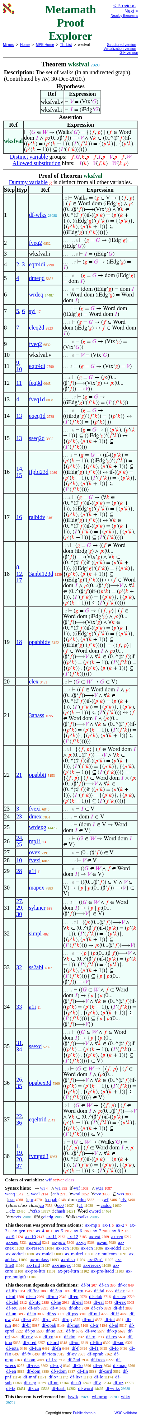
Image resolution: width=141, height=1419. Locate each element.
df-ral (98, 1302)
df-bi (85, 1285)
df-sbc (75, 1308)
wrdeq (36, 294)
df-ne (56, 1302)
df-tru (78, 1290)
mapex (36, 887)
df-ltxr (76, 1377)
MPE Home (45, 45)
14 (19, 469)
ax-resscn (35, 1248)
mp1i (35, 841)
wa (58, 1188)
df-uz (118, 1382)
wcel (35, 1193)
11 (19, 383)
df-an (104, 1285)
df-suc (118, 1342)
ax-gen (19, 1230)
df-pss (72, 1313)
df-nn (53, 1382)
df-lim (96, 1342)
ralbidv (37, 517)
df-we (90, 1331)
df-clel (12, 1302)
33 (19, 1007)
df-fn (56, 1348)
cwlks (82, 1216)
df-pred (29, 1342)
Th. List (66, 45)
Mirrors (8, 45)
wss (120, 1193)
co (41, 1205)
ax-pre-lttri (35, 1271)
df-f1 (94, 1348)
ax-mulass (39, 1259)
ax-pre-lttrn (68, 1271)
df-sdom (58, 1371)
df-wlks (38, 215)
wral (76, 1193)
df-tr (94, 1325)
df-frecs (98, 1359)
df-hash (59, 1388)
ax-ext (94, 1236)
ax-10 (30, 1236)
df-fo (114, 1348)
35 (19, 1086)
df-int (109, 1319)
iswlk (73, 1396)
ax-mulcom (106, 1253)
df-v (54, 1308)
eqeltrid (38, 1119)
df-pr (46, 1319)
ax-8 (116, 1230)
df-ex (120, 1290)
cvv (97, 1193)
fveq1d (37, 399)
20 (19, 1159)
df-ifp (11, 1290)
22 (19, 1116)
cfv (124, 1199)
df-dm (69, 1336)
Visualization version (119, 49)
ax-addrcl (15, 1253)
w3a (100, 1188)
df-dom (33, 1371)
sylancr (37, 908)
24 (19, 838)
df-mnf (29, 1377)
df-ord (53, 1342)
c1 (81, 1205)
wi (42, 1188)
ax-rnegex (61, 1265)
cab (55, 1193)
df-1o (77, 1365)
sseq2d (37, 438)
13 (19, 416)
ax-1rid (33, 1265)
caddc (106, 1205)
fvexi (35, 809)
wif (77, 1188)
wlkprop (99, 1396)
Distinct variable (29, 157)
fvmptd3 (38, 1156)
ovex (34, 852)
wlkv (125, 1396)
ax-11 (51, 1236)
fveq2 (35, 243)
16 (19, 517)
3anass (36, 715)
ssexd (35, 1046)
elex (34, 681)
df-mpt (73, 1325)
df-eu (73, 1296)
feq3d (35, 383)
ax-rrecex (92, 1265)
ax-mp (91, 1225)
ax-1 (107, 1225)
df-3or (33, 1290)
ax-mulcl (44, 1253)
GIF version (128, 53)
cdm (82, 1199)
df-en (11, 1371)
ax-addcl (113, 1248)
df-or (122, 1285)
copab (51, 1199)
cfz (12, 1211)
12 (19, 574)
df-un (11, 1313)
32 (19, 967)
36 (19, 1123)
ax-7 (97, 1230)
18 (19, 642)
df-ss (51, 1313)
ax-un (102, 1242)
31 (19, 1043)
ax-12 (72, 1236)
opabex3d (40, 1083)
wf (106, 1199)
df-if (115, 1313)
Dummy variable (28, 182)
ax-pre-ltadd (102, 1271)
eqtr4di (37, 264)
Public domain (84, 1413)
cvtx (17, 1216)
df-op (67, 1319)
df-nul (94, 1313)
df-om (30, 1359)
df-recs (33, 1365)
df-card (105, 1371)
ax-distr (68, 1259)
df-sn (26, 1319)
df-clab (95, 1296)
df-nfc (35, 1302)
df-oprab (96, 1354)
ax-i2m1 (95, 1259)
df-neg (30, 1382)
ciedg (48, 1216)
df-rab (34, 1308)
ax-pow (59, 1242)
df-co (48, 1336)
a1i (32, 871)
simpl (35, 933)
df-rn (90, 1336)
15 (19, 475)
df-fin (82, 1371)
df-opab (49, 1325)
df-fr (70, 1331)
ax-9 (10, 1236)
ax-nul (35, 1242)
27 (19, 901)
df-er (97, 1365)
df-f (75, 1348)
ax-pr (81, 1242)
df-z (97, 1382)
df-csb (97, 1308)
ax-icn (87, 1248)
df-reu (12, 1308)
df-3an (56, 1290)
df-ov (72, 1354)
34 (19, 1049)
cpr (30, 1199)
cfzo (36, 1211)
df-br (26, 1325)
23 (19, 816)
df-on (75, 1342)
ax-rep (117, 1236)
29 (19, 908)
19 (19, 1153)
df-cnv (26, 1336)
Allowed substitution (37, 163)
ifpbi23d (38, 472)
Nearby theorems (124, 16)
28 (19, 871)
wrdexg (37, 827)
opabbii (37, 775)
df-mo (52, 1296)
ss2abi (36, 967)
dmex (35, 816)
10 (19, 369)
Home (25, 45)
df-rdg (56, 1365)
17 (19, 580)
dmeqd (37, 278)
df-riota (49, 1354)
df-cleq (119, 1296)
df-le (98, 1377)
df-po (30, 1331)
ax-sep (12, 1242)
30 (19, 914)
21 (19, 775)
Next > (131, 11)
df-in (31, 1313)
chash (60, 1211)
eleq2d (36, 328)
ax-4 (40, 1230)
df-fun (35, 1348)
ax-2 (120, 1225)
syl (32, 311)
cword (95, 1211)
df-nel (77, 1302)
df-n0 (76, 1382)
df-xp (112, 1331)
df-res (111, 1336)
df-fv (26, 1354)
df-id (113, 1325)
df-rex (120, 1302)
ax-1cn (62, 1248)
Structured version (121, 45)
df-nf (10, 1296)
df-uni (88, 1319)
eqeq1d (37, 416)
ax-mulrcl (74, 1253)
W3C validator (125, 1413)
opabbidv (40, 642)
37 (19, 1166)
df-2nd (74, 1359)
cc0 (60, 1205)
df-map (120, 1365)
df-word (85, 1388)
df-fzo (33, 1388)
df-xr (53, 1377)
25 (19, 844)
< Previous (124, 5)
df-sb (31, 1296)
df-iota (12, 1348)
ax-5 (59, 1230)
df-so (51, 1331)
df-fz (10, 1388)
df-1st (51, 1359)
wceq (10, 1193)
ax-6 (78, 1230)
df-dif (118, 1308)
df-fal (99, 1290)
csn (11, 1199)
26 (19, 1080)
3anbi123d (41, 574)
